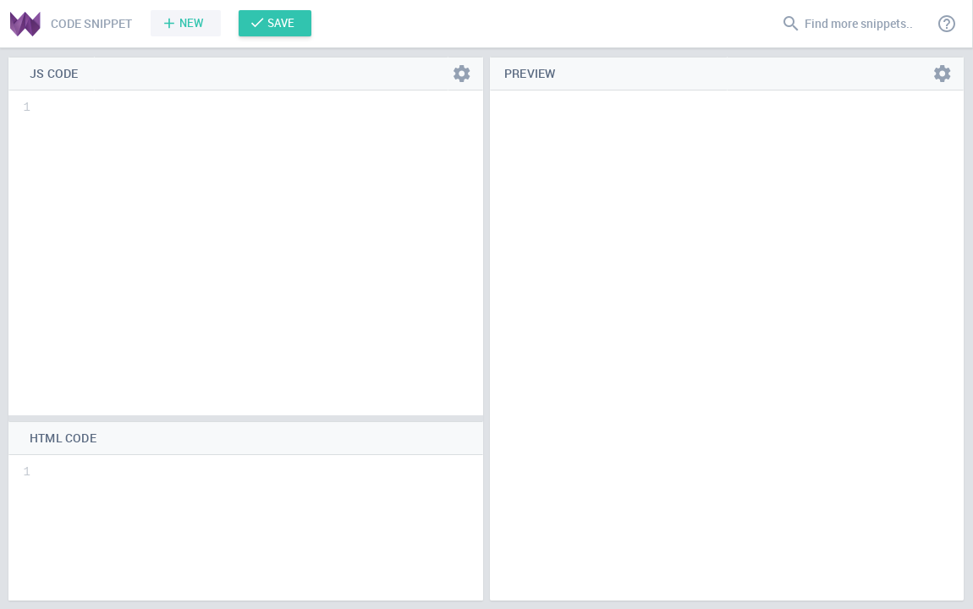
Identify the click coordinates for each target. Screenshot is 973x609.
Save (280, 22)
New (191, 22)
